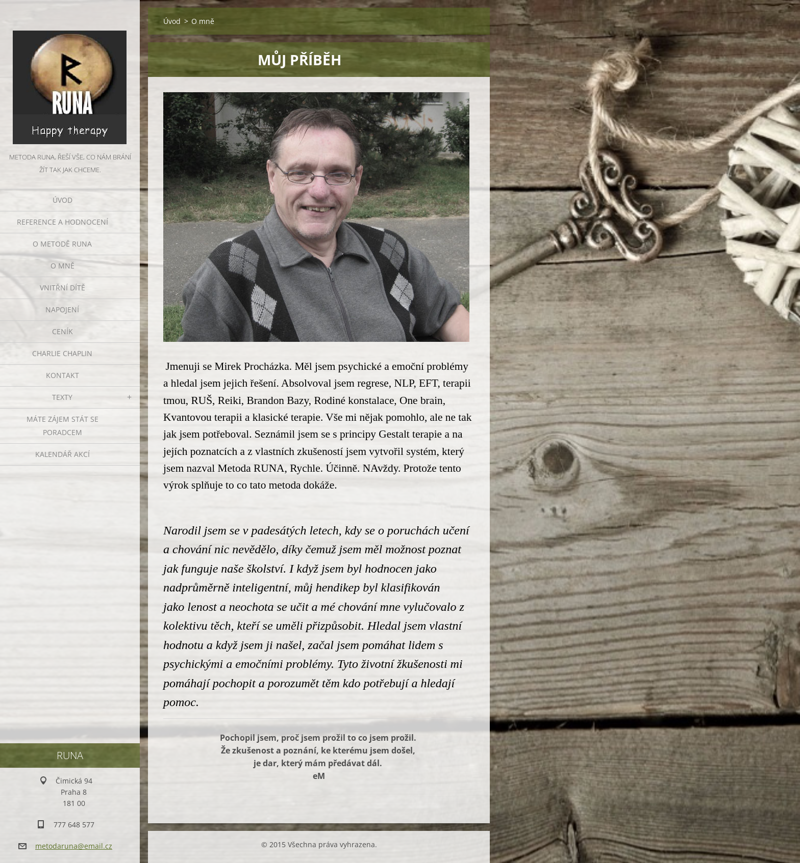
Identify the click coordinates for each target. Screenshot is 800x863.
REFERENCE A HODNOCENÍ (62, 222)
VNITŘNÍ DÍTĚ (62, 287)
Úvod (62, 200)
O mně (62, 266)
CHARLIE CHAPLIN (62, 353)
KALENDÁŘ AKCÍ (62, 454)
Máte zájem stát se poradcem (62, 425)
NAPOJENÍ (62, 309)
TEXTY (62, 397)
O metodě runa (62, 244)
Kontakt (62, 375)
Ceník (62, 331)
